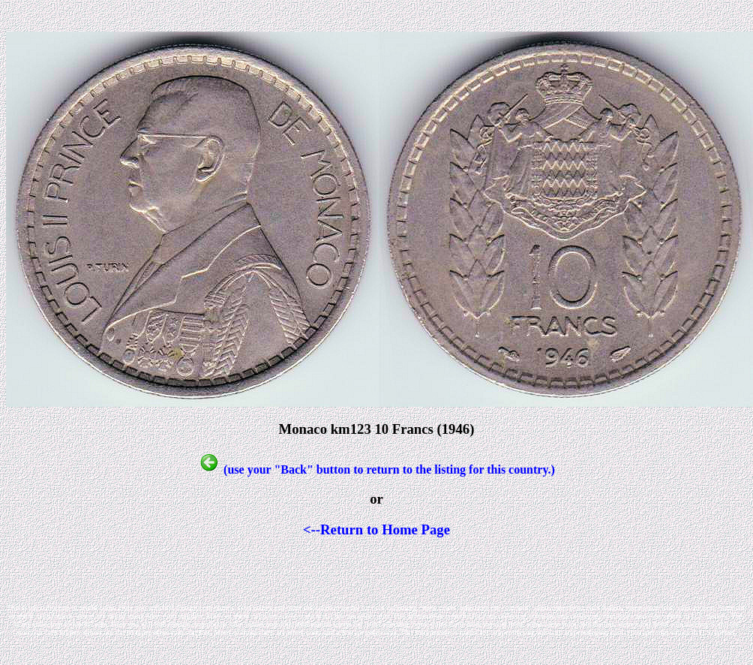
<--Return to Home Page (376, 529)
